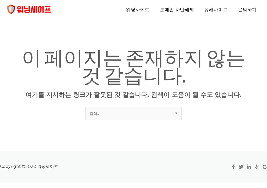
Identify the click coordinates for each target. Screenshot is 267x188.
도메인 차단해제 (179, 10)
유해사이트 (217, 10)
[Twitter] (241, 167)
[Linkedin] (249, 167)
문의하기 (247, 10)
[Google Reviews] (264, 167)
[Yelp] (256, 167)
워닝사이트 (141, 10)
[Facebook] (233, 167)
